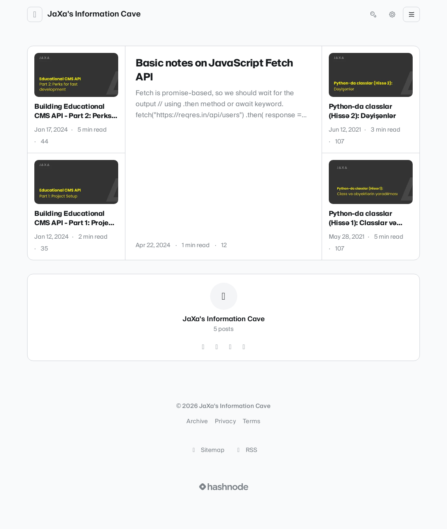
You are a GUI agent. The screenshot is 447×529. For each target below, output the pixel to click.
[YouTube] (230, 347)
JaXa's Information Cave (94, 14)
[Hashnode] (244, 347)
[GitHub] (203, 347)
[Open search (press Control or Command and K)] (373, 14)
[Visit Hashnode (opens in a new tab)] (223, 486)
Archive (197, 421)
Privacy (225, 421)
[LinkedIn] (217, 347)
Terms (252, 421)
